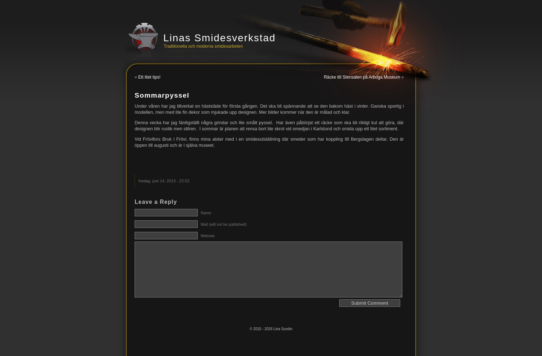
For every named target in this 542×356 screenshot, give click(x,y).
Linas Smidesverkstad (219, 37)
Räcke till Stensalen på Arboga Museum (362, 77)
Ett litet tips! (149, 77)
